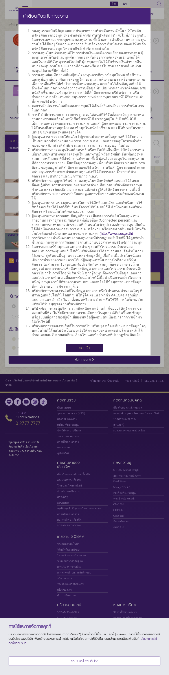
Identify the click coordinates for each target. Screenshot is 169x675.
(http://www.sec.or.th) (116, 233)
